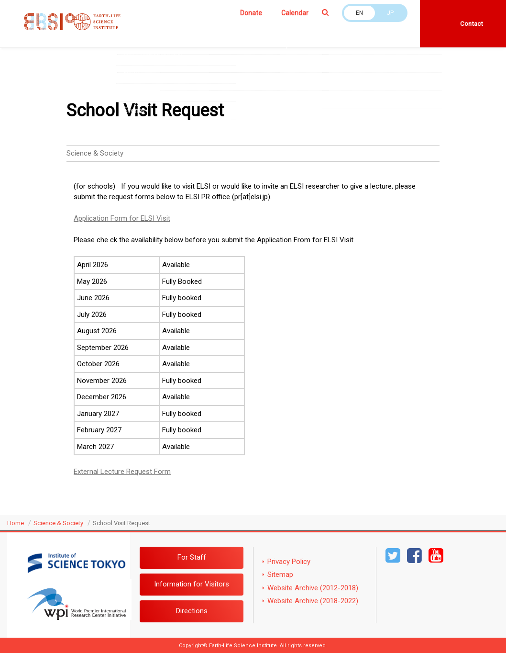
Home (15, 523)
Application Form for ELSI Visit (122, 218)
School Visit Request (121, 523)
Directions (192, 611)
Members (166, 30)
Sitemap (280, 574)
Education (259, 30)
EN (359, 13)
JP (390, 13)
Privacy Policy (288, 561)
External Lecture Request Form (122, 471)
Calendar (294, 13)
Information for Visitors (191, 584)
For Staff (191, 557)
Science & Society (318, 30)
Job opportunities (142, 51)
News (371, 30)
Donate (251, 13)
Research (212, 30)
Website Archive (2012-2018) (312, 588)
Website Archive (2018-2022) (312, 601)
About (125, 30)
